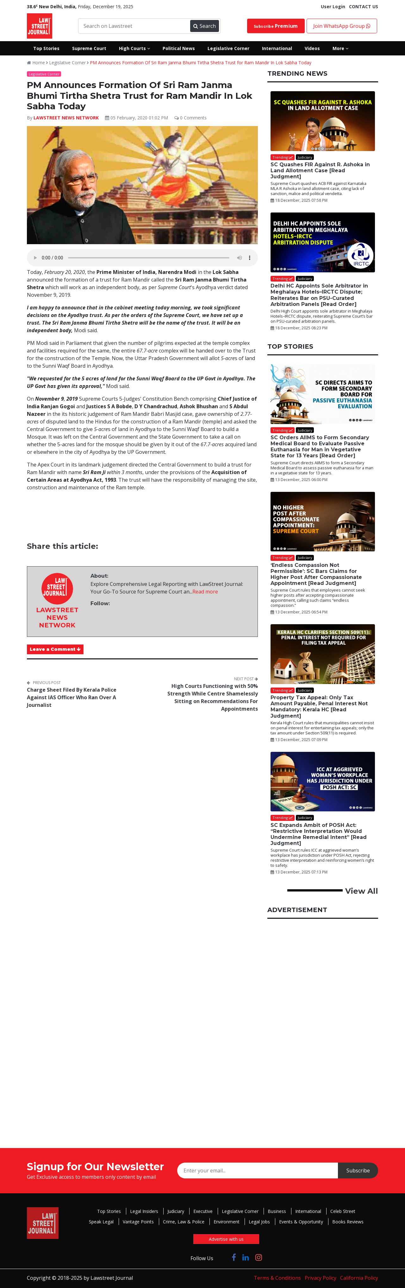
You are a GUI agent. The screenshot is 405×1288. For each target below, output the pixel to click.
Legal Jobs (259, 1222)
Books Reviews (348, 1222)
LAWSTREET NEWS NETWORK (66, 118)
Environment (227, 1222)
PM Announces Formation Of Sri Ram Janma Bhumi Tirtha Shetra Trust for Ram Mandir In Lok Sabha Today (200, 63)
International (308, 1211)
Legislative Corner (67, 63)
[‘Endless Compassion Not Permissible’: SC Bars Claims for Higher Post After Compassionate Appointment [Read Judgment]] (323, 522)
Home (36, 63)
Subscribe (275, 25)
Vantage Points (138, 1222)
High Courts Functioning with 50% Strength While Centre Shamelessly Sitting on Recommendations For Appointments (212, 697)
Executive (203, 1211)
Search (204, 25)
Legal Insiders (144, 1211)
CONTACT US (363, 6)
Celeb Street (342, 1211)
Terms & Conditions (277, 1277)
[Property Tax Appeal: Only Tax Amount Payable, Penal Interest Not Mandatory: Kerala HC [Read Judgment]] (323, 654)
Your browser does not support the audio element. (142, 257)
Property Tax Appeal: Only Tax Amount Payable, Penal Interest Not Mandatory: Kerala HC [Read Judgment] (319, 707)
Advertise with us (226, 1239)
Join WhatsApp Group (342, 25)
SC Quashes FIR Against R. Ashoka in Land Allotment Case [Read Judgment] (320, 171)
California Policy (359, 1277)
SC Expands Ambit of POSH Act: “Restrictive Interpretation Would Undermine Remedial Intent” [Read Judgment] (319, 834)
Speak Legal (101, 1222)
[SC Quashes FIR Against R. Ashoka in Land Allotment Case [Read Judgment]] (323, 121)
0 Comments (190, 118)
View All (361, 891)
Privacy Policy (320, 1277)
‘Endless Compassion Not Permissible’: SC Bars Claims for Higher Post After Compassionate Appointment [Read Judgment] (316, 574)
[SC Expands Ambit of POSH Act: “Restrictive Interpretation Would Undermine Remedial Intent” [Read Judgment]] (323, 782)
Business (277, 1211)
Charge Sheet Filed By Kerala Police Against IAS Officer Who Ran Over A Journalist (71, 697)
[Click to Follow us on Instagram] (258, 1257)
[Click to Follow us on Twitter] (222, 1257)
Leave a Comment (55, 649)
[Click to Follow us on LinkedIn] (245, 1257)
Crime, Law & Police (183, 1222)
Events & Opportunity (301, 1222)
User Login (333, 6)
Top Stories (109, 1211)
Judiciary (175, 1211)
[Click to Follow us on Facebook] (234, 1257)
